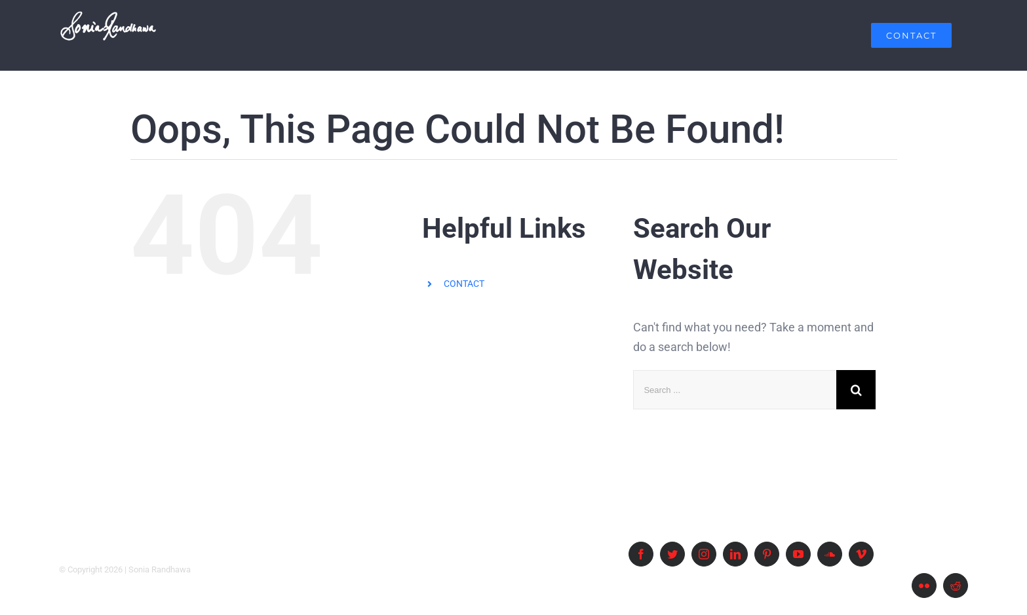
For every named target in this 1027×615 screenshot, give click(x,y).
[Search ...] (734, 389)
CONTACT (464, 283)
